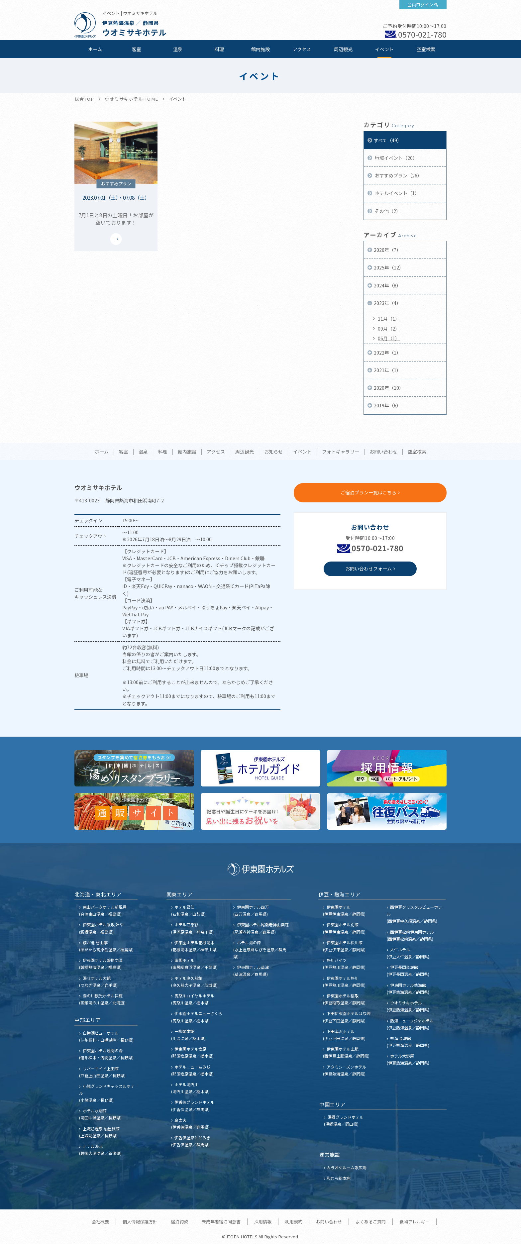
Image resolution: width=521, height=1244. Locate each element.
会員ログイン (420, 4)
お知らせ (273, 452)
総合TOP (84, 99)
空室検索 (426, 49)
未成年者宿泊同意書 (221, 1221)
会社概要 (100, 1221)
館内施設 (260, 49)
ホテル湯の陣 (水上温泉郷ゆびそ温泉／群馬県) (259, 949)
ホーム (95, 49)
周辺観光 (343, 49)
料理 (219, 49)
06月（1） (389, 338)
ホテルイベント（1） (396, 193)
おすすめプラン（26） (398, 175)
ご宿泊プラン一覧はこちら (368, 492)
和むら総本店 (339, 1178)
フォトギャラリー (340, 452)
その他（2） (387, 211)
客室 (136, 49)
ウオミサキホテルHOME (131, 99)
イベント (384, 49)
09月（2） (389, 328)
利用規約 (293, 1221)
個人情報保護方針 (140, 1221)
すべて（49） (388, 140)
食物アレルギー (414, 1221)
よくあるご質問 (371, 1221)
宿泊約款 (179, 1221)
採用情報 (262, 1221)
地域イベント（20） (395, 158)
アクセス (302, 49)
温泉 (177, 49)
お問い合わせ (383, 452)
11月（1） (389, 318)
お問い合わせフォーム (368, 568)
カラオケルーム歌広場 (346, 1167)
